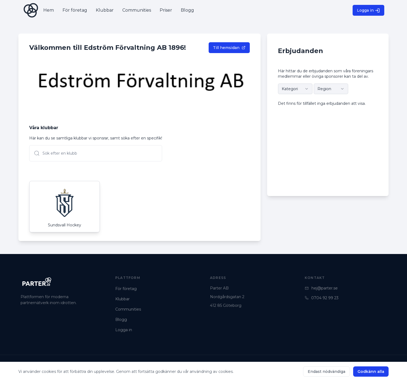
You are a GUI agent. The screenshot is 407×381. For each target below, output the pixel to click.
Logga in (368, 10)
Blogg (121, 319)
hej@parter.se (321, 288)
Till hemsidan (229, 47)
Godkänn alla (370, 371)
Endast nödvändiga (326, 371)
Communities (128, 309)
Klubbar (122, 299)
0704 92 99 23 (322, 297)
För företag (126, 288)
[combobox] (295, 88)
